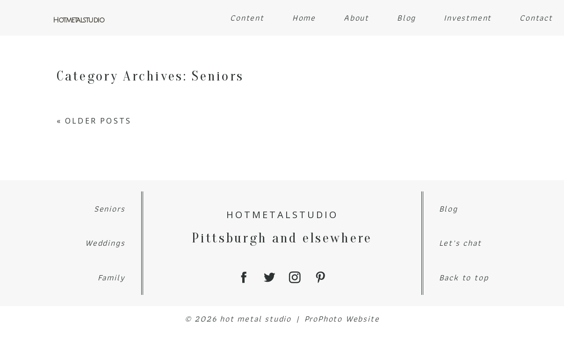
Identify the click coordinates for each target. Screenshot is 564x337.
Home (304, 17)
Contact (536, 17)
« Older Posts (94, 121)
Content (247, 17)
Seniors (109, 208)
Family (111, 277)
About (356, 17)
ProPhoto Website (342, 318)
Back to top (464, 277)
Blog (406, 17)
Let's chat (460, 242)
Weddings (105, 242)
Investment (468, 17)
